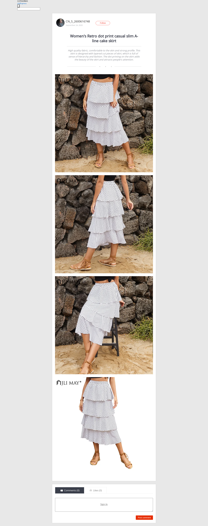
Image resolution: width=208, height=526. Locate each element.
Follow (103, 23)
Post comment (144, 517)
